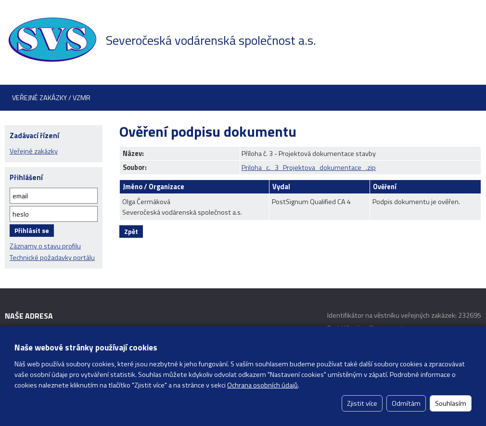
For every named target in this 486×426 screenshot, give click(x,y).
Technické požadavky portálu (52, 257)
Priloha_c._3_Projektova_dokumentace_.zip (309, 167)
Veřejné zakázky (34, 151)
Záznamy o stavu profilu (45, 246)
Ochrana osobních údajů (262, 385)
